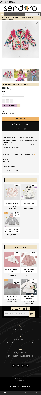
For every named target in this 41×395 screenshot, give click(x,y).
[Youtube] (18, 366)
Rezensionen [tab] (20, 129)
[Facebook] (14, 366)
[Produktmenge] (7, 101)
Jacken (12, 113)
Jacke (11, 111)
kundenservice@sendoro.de (7, 2)
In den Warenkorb (10, 105)
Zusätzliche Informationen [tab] (20, 124)
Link (34, 154)
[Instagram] (23, 366)
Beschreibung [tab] (20, 119)
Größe (3, 92)
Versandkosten (13, 88)
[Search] (38, 14)
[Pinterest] (27, 366)
